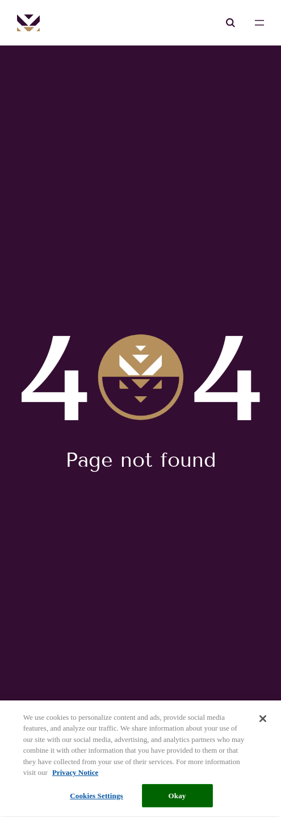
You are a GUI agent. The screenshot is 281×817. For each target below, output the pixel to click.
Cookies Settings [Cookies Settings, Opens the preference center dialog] (96, 798)
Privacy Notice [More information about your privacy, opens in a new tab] (75, 774)
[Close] (262, 720)
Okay (177, 798)
